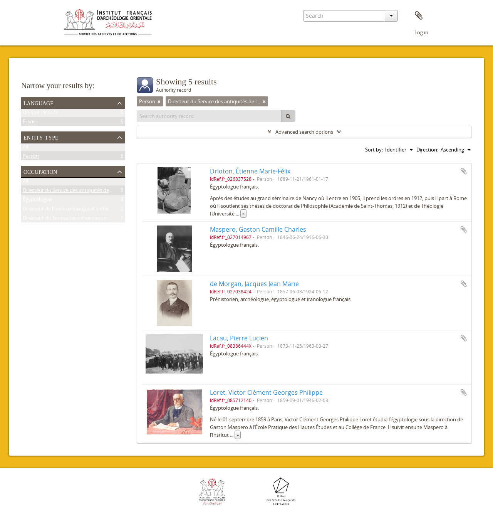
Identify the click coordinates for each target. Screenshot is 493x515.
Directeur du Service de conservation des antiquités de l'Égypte (94, 219)
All (25, 148)
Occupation (40, 171)
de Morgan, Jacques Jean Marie (254, 283)
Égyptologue (37, 200)
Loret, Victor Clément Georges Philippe (266, 392)
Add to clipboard (464, 171)
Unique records (40, 113)
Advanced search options (304, 131)
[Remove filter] (159, 101)
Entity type (41, 137)
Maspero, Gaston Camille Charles (258, 229)
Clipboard (418, 15)
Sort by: (374, 149)
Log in (421, 32)
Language (38, 102)
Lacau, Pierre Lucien (239, 338)
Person (31, 157)
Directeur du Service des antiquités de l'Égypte (75, 191)
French (31, 122)
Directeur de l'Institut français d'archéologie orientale (83, 210)
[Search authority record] (209, 116)
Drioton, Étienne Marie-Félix (250, 171)
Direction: (427, 149)
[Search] (288, 116)
